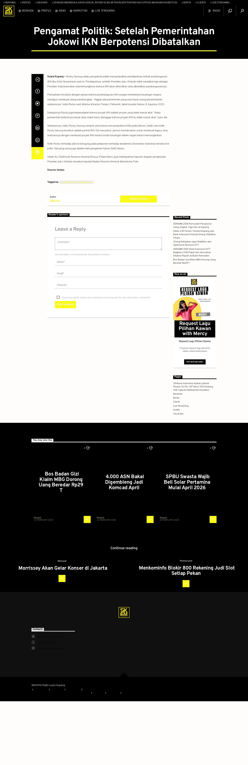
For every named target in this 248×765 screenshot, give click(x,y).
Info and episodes (194, 425)
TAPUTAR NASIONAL (132, 53)
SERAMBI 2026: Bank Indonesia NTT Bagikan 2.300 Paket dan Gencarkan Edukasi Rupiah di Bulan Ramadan (192, 316)
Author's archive (138, 262)
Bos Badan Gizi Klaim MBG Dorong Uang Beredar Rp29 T (61, 546)
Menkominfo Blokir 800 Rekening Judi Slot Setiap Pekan (187, 635)
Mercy (55, 264)
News (62, 10)
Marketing (80, 10)
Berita (186, 2)
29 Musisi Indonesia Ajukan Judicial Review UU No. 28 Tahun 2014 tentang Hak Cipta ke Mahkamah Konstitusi (114, 2)
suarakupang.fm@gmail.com (52, 712)
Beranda (9, 2)
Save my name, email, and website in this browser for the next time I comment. (106, 361)
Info (108, 53)
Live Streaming (219, 2)
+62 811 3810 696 (46, 706)
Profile (25, 2)
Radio (214, 11)
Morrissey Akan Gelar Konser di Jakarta (62, 632)
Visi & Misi (41, 2)
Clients (200, 2)
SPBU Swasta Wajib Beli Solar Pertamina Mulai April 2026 (187, 546)
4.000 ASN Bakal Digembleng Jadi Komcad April (124, 546)
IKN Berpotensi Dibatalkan (76, 246)
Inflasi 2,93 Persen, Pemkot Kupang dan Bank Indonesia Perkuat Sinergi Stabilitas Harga (194, 298)
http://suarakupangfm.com (50, 700)
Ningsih (37, 581)
